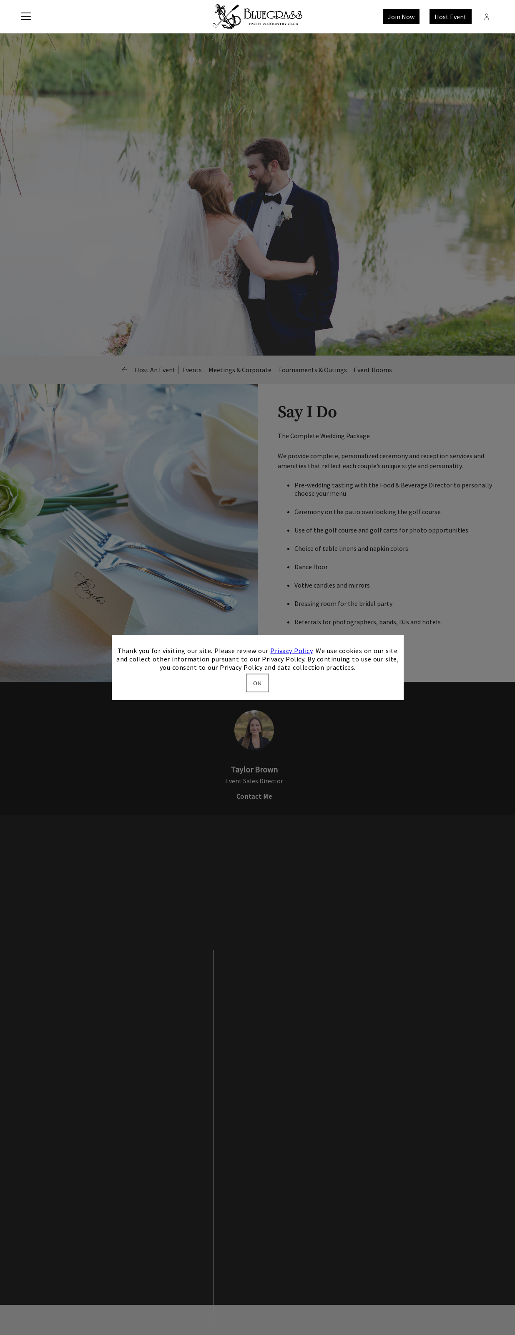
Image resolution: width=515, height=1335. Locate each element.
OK (257, 683)
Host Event (451, 17)
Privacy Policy (291, 650)
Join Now (401, 17)
